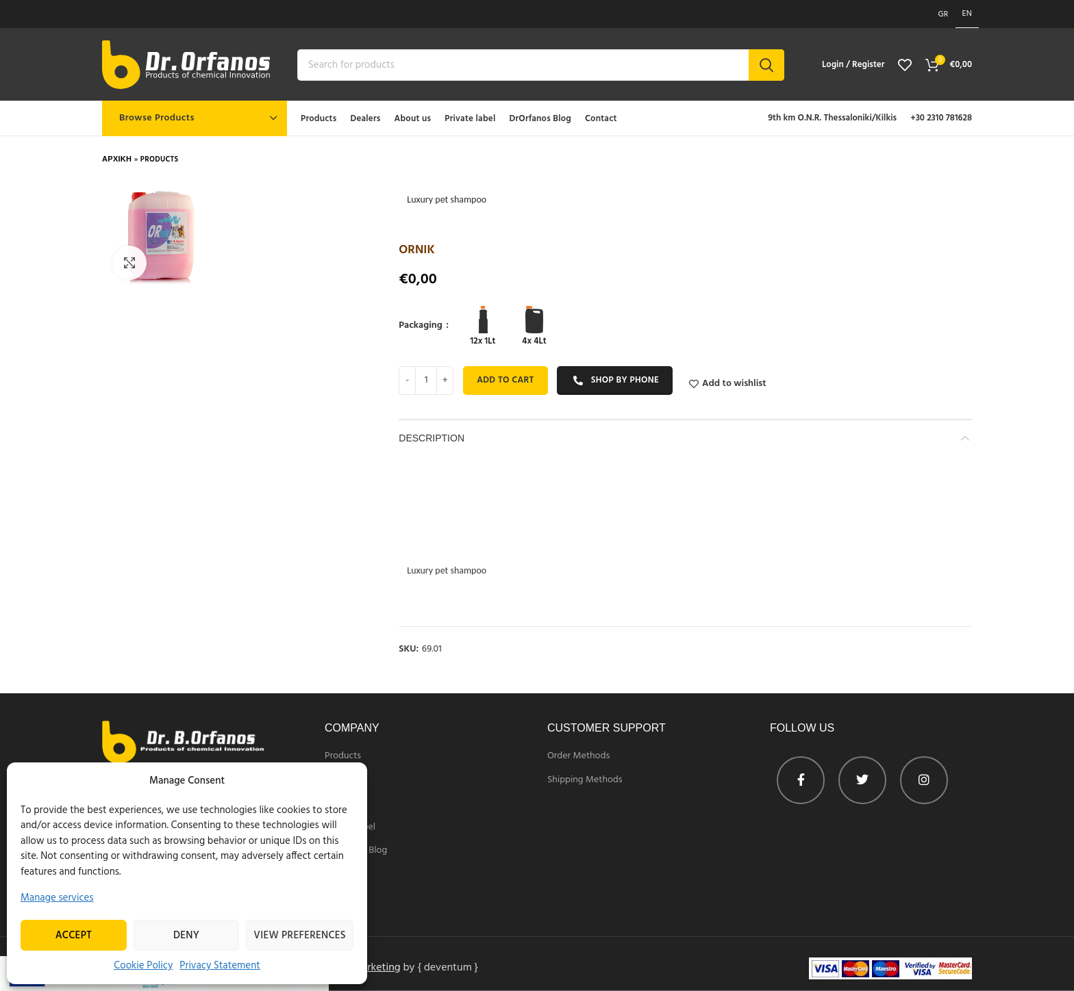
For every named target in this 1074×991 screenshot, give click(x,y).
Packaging (422, 326)
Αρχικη (117, 159)
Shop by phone (616, 380)
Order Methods (578, 756)
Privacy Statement (219, 965)
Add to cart (505, 380)
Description (431, 438)
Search (766, 65)
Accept (73, 935)
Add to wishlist (734, 384)
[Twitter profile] (862, 780)
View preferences (299, 935)
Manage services (57, 898)
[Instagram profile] (924, 780)
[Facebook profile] (801, 780)
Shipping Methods (585, 780)
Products (159, 159)
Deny (186, 935)
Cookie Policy (143, 965)
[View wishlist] (905, 65)
